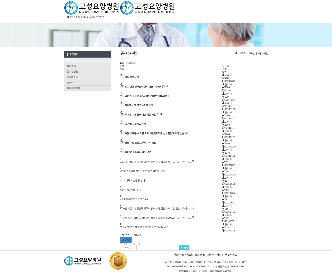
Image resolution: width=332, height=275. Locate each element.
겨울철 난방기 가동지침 (136, 105)
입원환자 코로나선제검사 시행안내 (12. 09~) (146, 95)
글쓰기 (126, 239)
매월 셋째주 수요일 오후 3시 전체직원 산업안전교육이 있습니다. (157, 133)
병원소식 (71, 66)
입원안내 (199, 254)
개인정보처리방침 (214, 254)
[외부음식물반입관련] (135, 123)
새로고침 (137, 234)
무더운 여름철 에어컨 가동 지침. (140, 114)
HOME (242, 53)
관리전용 (231, 254)
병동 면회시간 (132, 77)
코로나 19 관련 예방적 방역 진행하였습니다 (141, 227)
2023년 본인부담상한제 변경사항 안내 (144, 86)
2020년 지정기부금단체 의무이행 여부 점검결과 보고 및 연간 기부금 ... (155, 208)
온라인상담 (72, 71)
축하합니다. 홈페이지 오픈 (138, 151)
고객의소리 (72, 77)
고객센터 (100, 17)
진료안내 (82, 17)
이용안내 (91, 17)
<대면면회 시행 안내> (130, 189)
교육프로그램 (73, 88)
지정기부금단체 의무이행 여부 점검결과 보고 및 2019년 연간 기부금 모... (156, 217)
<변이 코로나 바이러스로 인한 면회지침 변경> (143, 171)
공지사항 (71, 60)
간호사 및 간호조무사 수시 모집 (140, 142)
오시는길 (188, 254)
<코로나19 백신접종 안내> (133, 180)
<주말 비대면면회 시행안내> (134, 199)
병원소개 (73, 17)
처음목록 (125, 234)
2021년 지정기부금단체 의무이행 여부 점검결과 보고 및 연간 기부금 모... (156, 161)
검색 (184, 247)
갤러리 (70, 82)
